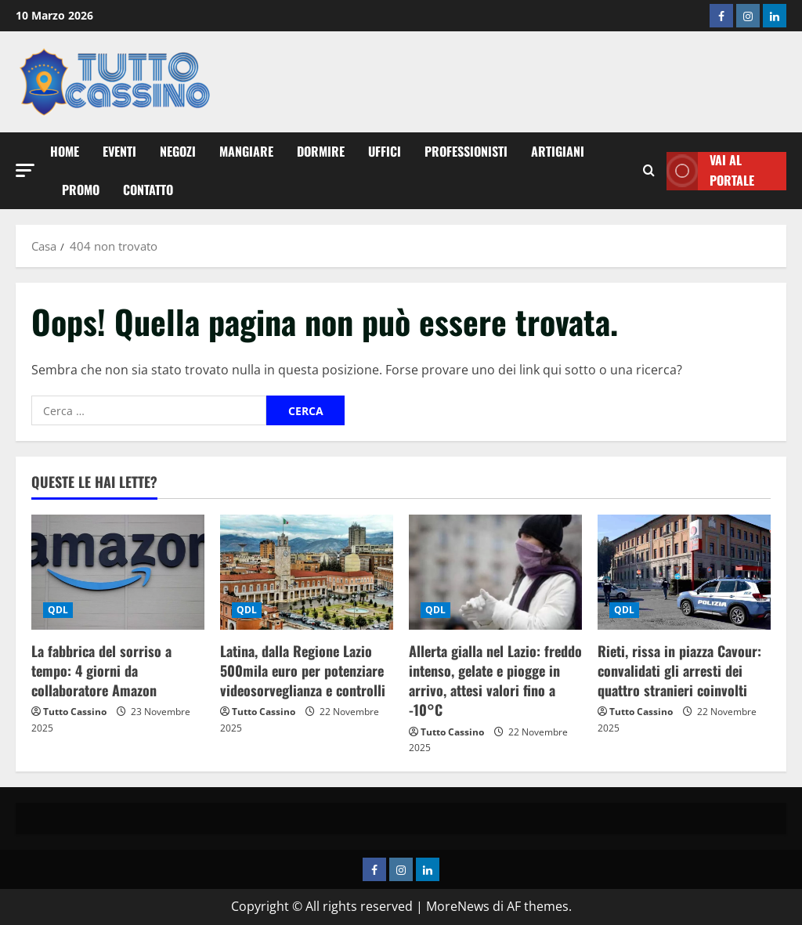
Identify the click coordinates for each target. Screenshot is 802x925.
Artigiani (557, 151)
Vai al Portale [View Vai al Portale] (710, 171)
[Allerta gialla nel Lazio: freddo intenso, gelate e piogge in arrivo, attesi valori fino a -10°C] (495, 572)
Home (64, 151)
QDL (58, 609)
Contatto (148, 189)
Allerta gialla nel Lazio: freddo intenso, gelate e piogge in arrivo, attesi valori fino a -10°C (495, 681)
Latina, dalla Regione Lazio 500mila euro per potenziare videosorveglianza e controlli (302, 670)
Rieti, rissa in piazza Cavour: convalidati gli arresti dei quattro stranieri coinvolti (679, 670)
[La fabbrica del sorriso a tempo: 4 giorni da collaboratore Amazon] (117, 572)
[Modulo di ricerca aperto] (649, 171)
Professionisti (466, 151)
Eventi (119, 151)
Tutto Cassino (75, 711)
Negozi (178, 151)
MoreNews (458, 906)
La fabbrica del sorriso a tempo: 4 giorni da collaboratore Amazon (101, 670)
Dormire (321, 151)
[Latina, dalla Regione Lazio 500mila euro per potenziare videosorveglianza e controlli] (306, 572)
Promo (80, 189)
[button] (25, 170)
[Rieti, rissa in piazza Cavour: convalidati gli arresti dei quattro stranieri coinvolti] (684, 572)
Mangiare (246, 151)
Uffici (384, 151)
